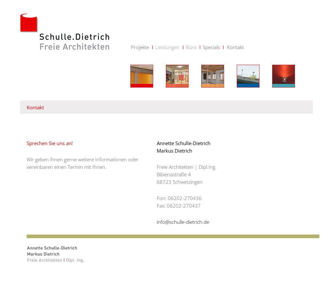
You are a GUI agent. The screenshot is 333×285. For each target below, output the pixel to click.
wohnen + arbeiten (248, 76)
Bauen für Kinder (177, 76)
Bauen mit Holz (213, 76)
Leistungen (167, 47)
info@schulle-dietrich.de (183, 222)
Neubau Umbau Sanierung (142, 76)
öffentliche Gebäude (284, 76)
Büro (191, 47)
